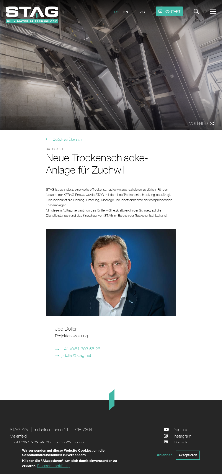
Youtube (181, 429)
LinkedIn (181, 442)
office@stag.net (71, 442)
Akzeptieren (187, 457)
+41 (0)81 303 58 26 (81, 348)
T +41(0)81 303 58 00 (30, 442)
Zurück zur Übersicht (67, 139)
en (125, 12)
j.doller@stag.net (76, 355)
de (116, 12)
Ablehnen (165, 457)
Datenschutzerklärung (53, 468)
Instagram (182, 435)
